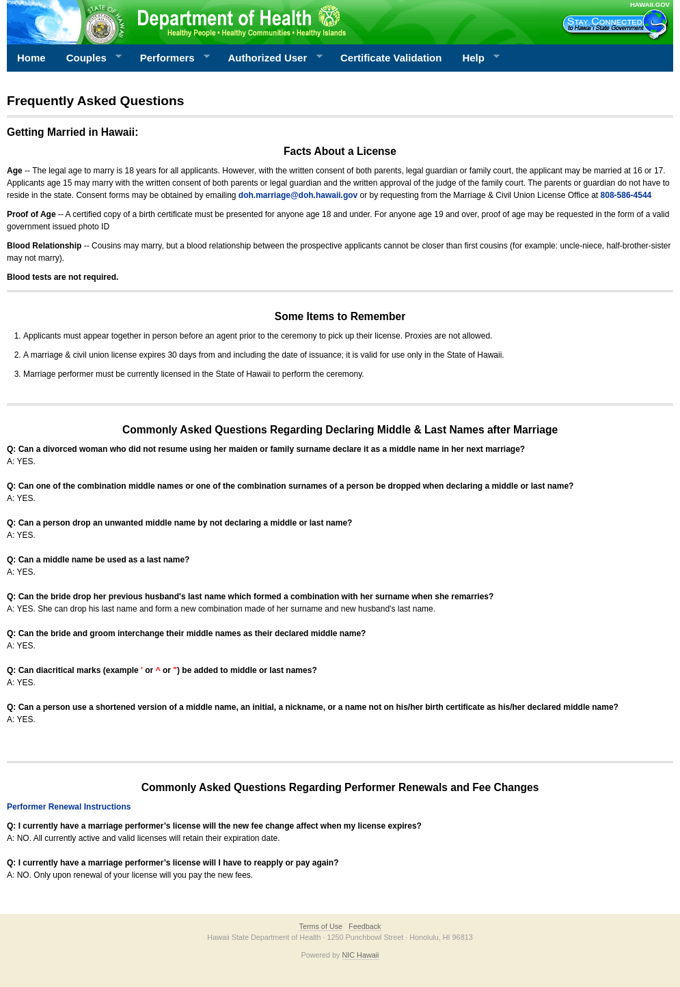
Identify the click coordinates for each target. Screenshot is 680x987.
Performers (170, 58)
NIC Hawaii (360, 955)
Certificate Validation (390, 57)
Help (476, 58)
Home (31, 57)
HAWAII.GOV (650, 4)
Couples (89, 58)
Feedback (365, 926)
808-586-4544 (626, 195)
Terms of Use (320, 926)
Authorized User (269, 58)
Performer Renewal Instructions (69, 807)
